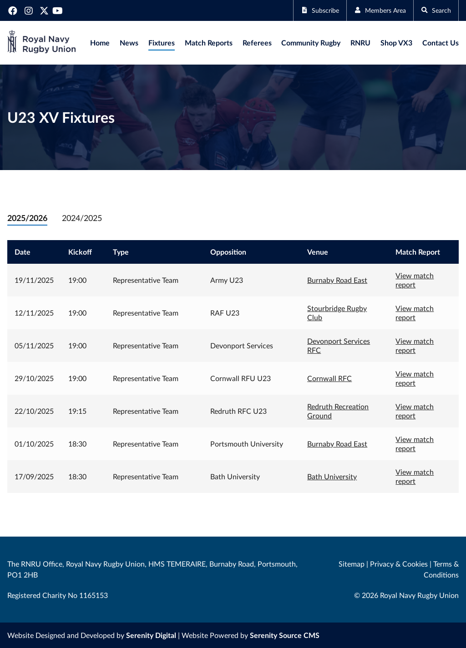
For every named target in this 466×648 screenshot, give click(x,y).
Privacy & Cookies (399, 563)
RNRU (360, 42)
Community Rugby (310, 42)
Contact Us (440, 42)
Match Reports (209, 42)
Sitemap (352, 563)
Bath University (332, 476)
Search (434, 10)
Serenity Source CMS (284, 635)
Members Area (372, 10)
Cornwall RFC (329, 378)
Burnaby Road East (337, 280)
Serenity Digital (151, 635)
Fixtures (161, 42)
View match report (414, 280)
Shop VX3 (396, 42)
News (129, 42)
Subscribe (306, 10)
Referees (257, 42)
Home (100, 42)
